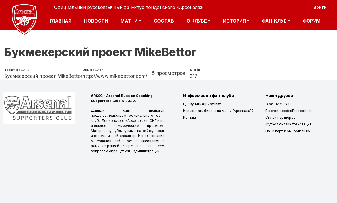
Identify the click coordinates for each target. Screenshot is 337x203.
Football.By (301, 131)
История (234, 21)
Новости (96, 21)
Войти (320, 7)
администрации (146, 151)
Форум (311, 21)
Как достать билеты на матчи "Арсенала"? (218, 111)
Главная (60, 21)
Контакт (189, 117)
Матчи (129, 21)
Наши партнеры (278, 131)
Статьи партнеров (280, 117)
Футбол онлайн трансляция (288, 124)
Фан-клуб (274, 21)
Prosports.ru (302, 111)
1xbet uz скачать (279, 104)
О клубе (197, 21)
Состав (164, 21)
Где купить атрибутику (202, 104)
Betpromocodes (278, 111)
